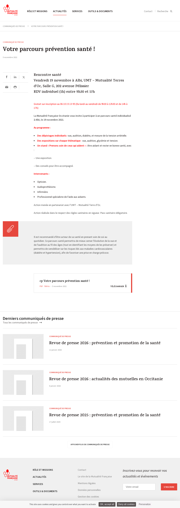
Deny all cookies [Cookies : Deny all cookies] (126, 504)
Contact (148, 11)
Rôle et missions (37, 11)
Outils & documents (100, 11)
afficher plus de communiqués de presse (90, 444)
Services (77, 11)
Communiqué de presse (13, 42)
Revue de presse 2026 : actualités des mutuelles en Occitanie (106, 380)
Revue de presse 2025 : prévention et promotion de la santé (105, 416)
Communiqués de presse (14, 26)
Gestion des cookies (88, 496)
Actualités (60, 11)
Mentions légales (87, 483)
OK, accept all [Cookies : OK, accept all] (107, 504)
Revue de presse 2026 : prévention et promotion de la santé (105, 344)
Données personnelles (89, 490)
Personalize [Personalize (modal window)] (145, 504)
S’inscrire (169, 486)
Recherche (162, 11)
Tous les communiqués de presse (22, 322)
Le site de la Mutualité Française (95, 476)
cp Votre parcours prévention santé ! (65, 281)
